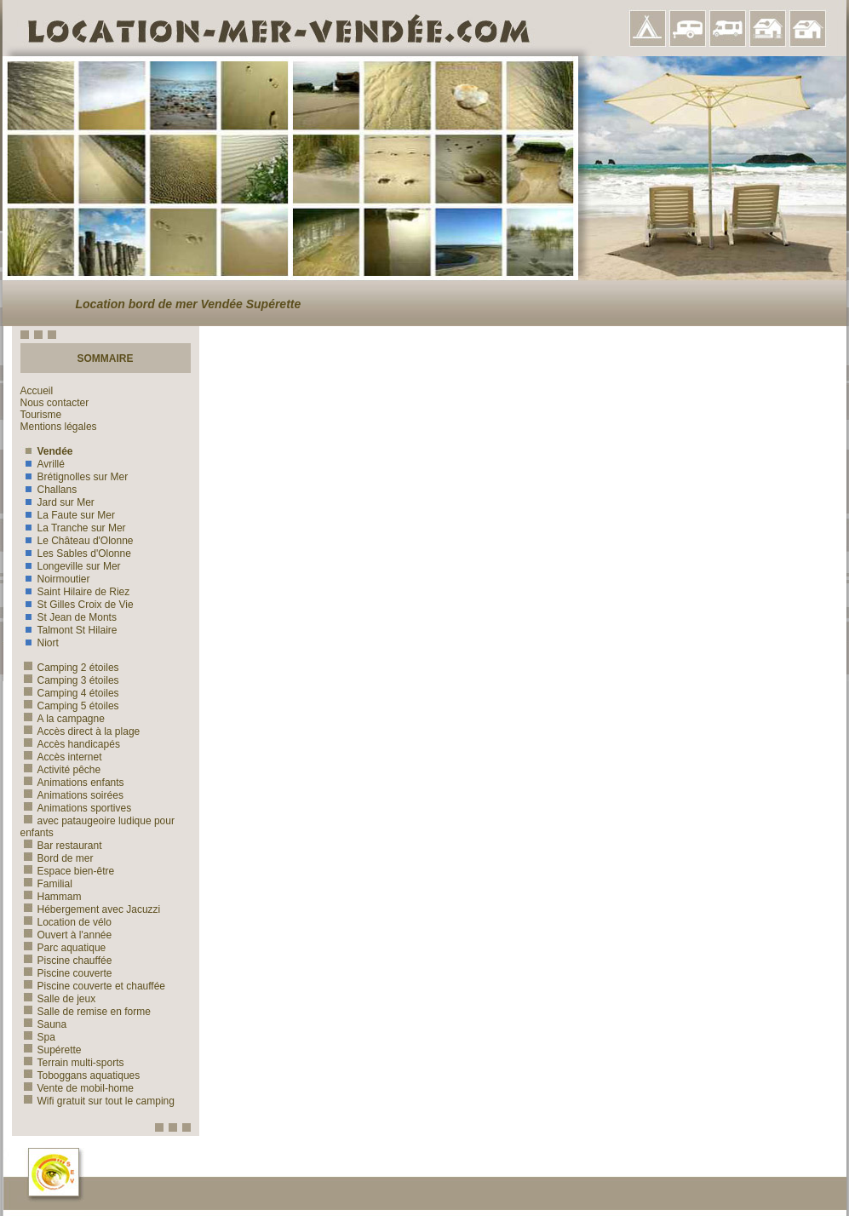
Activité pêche (60, 770)
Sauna (43, 1024)
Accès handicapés (70, 744)
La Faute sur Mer (67, 515)
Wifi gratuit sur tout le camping (97, 1101)
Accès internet (61, 757)
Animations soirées (71, 795)
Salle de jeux (58, 999)
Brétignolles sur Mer (74, 477)
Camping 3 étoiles (69, 680)
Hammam (51, 897)
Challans (48, 490)
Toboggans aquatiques (80, 1075)
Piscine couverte (66, 973)
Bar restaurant (61, 846)
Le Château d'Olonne (77, 541)
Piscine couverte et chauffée (93, 986)
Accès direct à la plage (80, 731)
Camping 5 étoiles (69, 706)
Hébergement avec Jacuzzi (90, 909)
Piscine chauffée (66, 960)
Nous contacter (54, 403)
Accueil (37, 391)
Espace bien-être (67, 871)
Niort (39, 643)
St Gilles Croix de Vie (77, 605)
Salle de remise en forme (85, 1012)
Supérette (51, 1050)
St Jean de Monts (68, 617)
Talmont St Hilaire (69, 630)
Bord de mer (57, 858)
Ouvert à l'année (66, 935)
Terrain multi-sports (72, 1063)
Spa (37, 1037)
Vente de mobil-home (77, 1088)
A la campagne (62, 719)
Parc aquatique (63, 948)
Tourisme (41, 415)
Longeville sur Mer (70, 566)
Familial (46, 884)
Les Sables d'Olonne (75, 553)
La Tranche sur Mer (73, 528)
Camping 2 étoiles (69, 668)
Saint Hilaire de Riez (75, 592)
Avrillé (42, 464)
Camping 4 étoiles (69, 693)
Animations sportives (76, 808)
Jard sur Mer (57, 502)
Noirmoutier (55, 579)
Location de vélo (66, 922)
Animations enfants (72, 783)
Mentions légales (58, 427)
